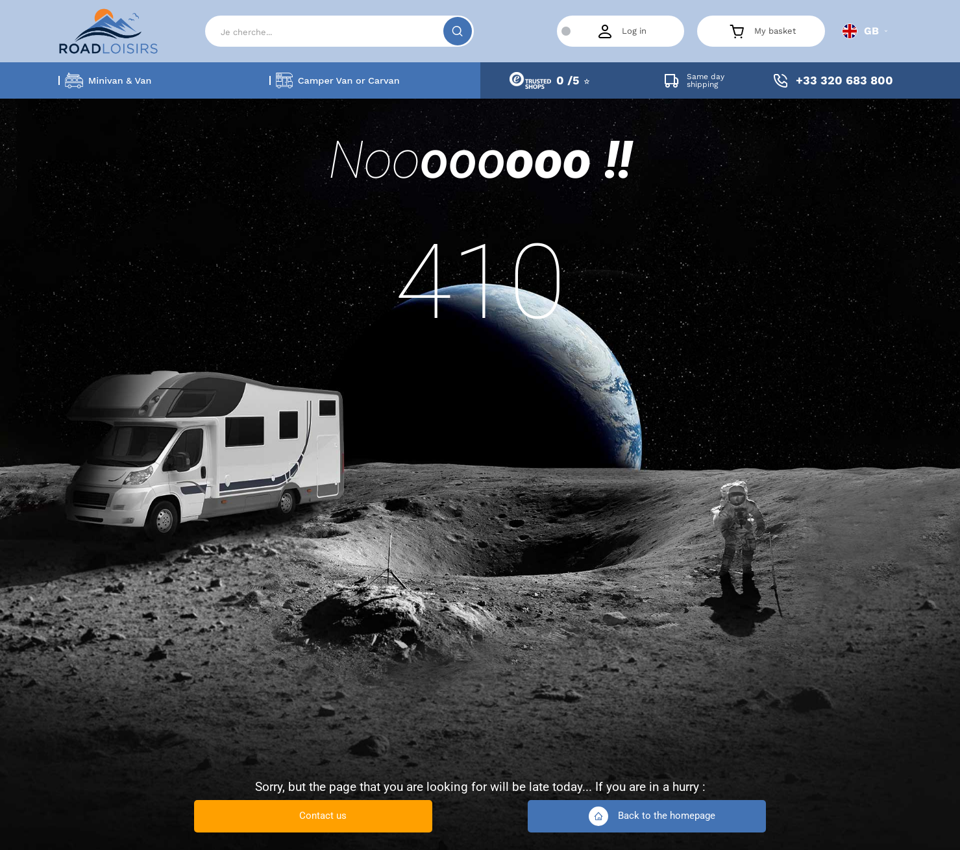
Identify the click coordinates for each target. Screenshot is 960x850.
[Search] (339, 31)
